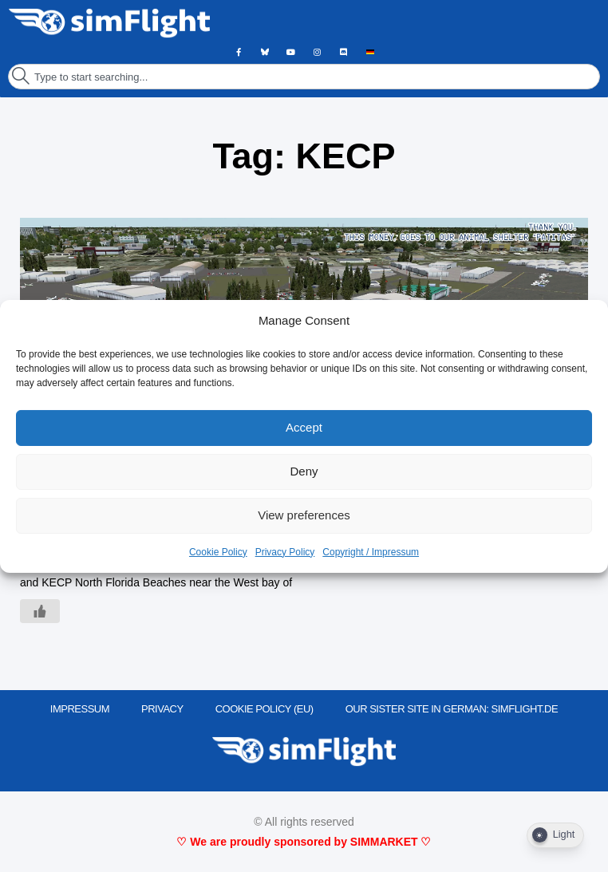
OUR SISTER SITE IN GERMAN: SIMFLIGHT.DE (452, 709)
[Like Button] (40, 611)
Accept (304, 427)
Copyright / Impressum (370, 552)
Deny (304, 471)
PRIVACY (162, 709)
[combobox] (304, 76)
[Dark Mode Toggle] (555, 835)
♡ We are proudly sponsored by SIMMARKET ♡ (303, 841)
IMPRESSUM (79, 709)
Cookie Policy (218, 552)
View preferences (304, 515)
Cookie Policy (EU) (264, 709)
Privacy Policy (285, 552)
